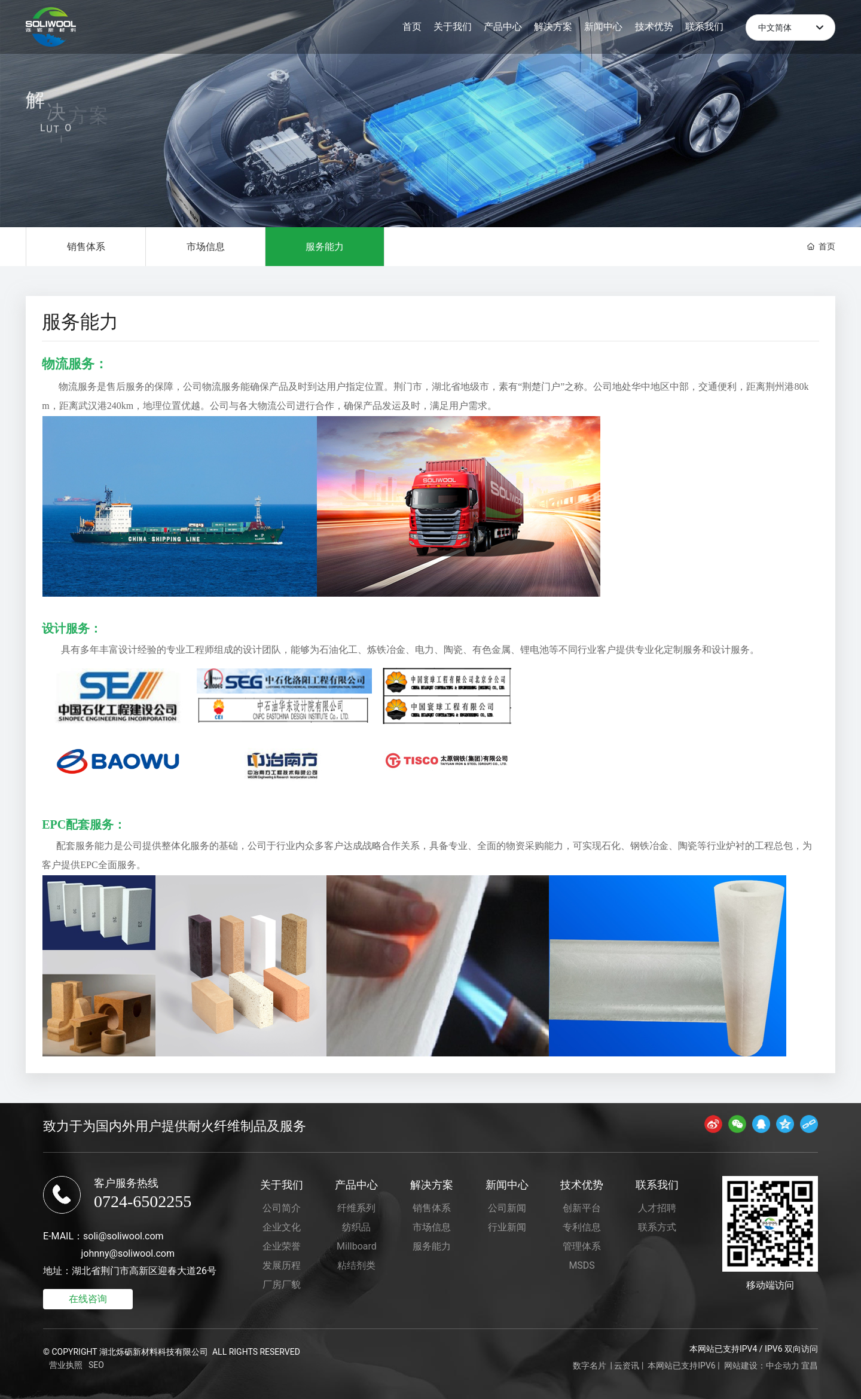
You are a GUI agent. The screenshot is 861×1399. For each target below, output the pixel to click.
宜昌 (809, 1365)
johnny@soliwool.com (128, 1253)
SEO (96, 1365)
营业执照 (66, 1365)
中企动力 (782, 1365)
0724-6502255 (142, 1201)
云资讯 (626, 1365)
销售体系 (85, 246)
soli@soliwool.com (123, 1236)
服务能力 (324, 246)
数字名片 (589, 1365)
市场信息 (205, 246)
